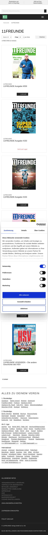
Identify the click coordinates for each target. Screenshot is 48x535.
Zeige (16, 37)
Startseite (6, 23)
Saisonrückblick (37, 3)
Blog (3, 531)
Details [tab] (24, 230)
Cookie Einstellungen (11, 499)
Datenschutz (7, 495)
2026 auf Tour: (38, 1)
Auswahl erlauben (24, 302)
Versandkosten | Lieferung (13, 483)
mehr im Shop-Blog (13, 3)
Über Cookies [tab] (39, 230)
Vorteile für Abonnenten (12, 485)
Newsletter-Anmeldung (11, 489)
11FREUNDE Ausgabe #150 (15, 141)
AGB (3, 493)
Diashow (41, 37)
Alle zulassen (24, 295)
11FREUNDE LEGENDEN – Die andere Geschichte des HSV (20, 363)
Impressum (6, 491)
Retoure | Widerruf (10, 487)
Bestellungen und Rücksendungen (19, 531)
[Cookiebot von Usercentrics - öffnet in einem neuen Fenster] (36, 224)
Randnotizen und (14, 1)
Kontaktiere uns (39, 531)
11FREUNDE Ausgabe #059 (15, 86)
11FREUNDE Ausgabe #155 (15, 197)
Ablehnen (24, 308)
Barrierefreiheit (9, 497)
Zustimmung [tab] (8, 230)
